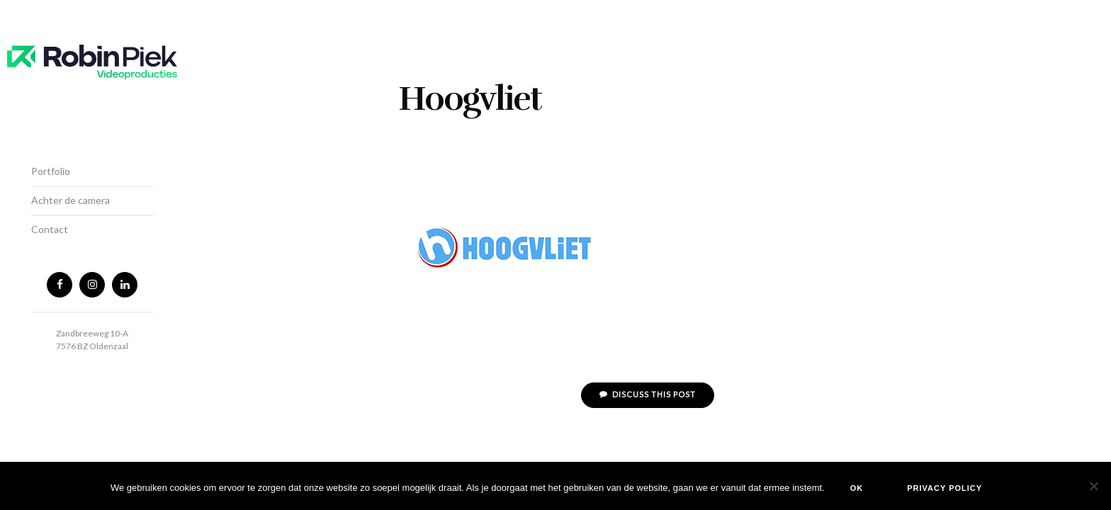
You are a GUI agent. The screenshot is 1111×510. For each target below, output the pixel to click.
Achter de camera (70, 200)
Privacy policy (944, 488)
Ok (857, 488)
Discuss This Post (647, 394)
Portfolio (50, 171)
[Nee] (1093, 486)
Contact (49, 229)
